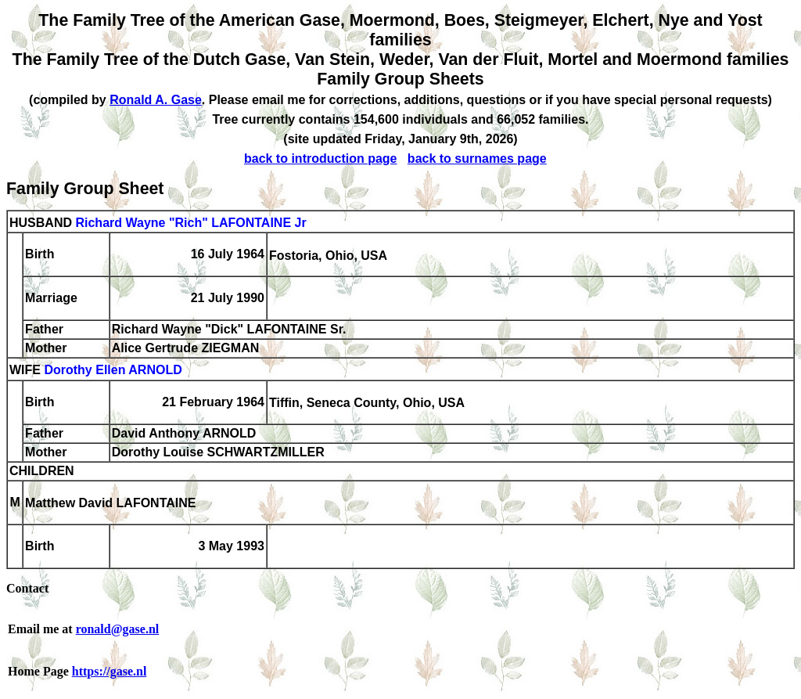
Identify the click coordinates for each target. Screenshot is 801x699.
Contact (27, 588)
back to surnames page (477, 158)
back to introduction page (320, 158)
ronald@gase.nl (118, 629)
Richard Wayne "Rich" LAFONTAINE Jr (190, 222)
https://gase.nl (109, 671)
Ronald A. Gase (156, 99)
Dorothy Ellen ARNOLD (112, 370)
